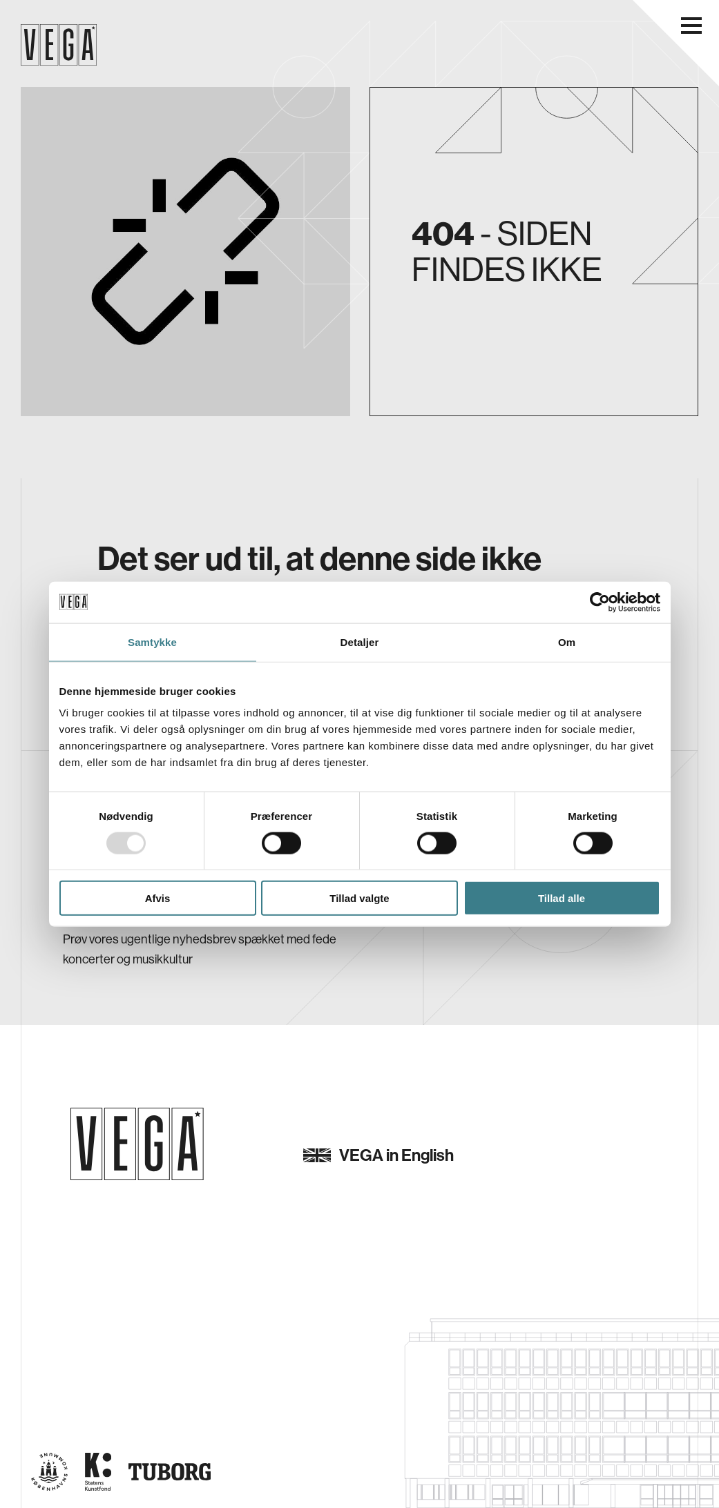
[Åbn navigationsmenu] (691, 25)
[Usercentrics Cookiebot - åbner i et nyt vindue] (599, 601)
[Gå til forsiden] (137, 1144)
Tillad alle (561, 898)
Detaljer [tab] (360, 641)
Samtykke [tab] (152, 641)
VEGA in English (378, 1155)
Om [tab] (566, 641)
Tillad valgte (359, 898)
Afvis (158, 898)
